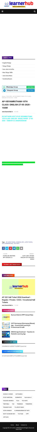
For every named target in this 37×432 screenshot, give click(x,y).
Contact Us (24, 425)
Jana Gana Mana (7, 75)
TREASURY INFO (7, 407)
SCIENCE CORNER (8, 394)
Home (3, 96)
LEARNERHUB (19, 428)
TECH (17, 400)
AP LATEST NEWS (10, 242)
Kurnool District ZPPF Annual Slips (22, 315)
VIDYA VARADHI (7, 410)
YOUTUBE (20, 414)
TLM (13, 404)
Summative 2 (28, 397)
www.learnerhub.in (7, 111)
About (17, 425)
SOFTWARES (18, 394)
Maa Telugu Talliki (8, 72)
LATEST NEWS (28, 242)
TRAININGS (20, 404)
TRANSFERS (28, 404)
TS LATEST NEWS (19, 407)
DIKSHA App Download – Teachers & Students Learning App (22, 333)
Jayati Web (18, 429)
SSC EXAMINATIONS (7, 243)
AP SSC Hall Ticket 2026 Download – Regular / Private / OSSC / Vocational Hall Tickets (18, 299)
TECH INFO (9, 96)
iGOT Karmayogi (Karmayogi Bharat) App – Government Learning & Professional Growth (23, 325)
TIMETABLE (6, 404)
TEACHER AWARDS (8, 400)
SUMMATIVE (18, 397)
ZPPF (27, 414)
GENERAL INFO (20, 242)
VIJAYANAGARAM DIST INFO (22, 410)
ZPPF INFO (6, 417)
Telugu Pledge (7, 66)
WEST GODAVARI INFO (9, 414)
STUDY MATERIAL (8, 397)
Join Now (30, 87)
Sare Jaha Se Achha (8, 69)
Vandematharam (7, 79)
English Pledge (7, 63)
